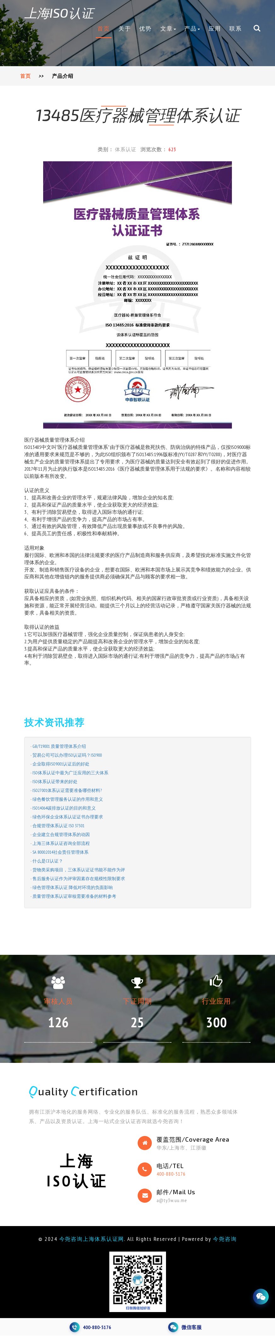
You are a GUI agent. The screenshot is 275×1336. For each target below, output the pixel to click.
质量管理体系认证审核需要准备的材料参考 (74, 896)
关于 (124, 28)
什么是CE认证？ (47, 861)
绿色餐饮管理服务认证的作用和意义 (67, 799)
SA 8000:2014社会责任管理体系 (60, 852)
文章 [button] (168, 28)
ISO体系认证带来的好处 (54, 781)
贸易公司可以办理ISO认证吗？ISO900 (67, 755)
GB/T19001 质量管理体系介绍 (59, 746)
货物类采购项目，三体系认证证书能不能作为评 (78, 870)
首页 (103, 28)
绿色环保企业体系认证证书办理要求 (67, 817)
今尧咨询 (227, 1239)
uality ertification (86, 1091)
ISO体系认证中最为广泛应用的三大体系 (70, 773)
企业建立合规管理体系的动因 (61, 834)
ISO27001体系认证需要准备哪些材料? (67, 790)
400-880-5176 (171, 1174)
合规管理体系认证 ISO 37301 (58, 826)
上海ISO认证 (61, 12)
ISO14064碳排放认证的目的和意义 (64, 808)
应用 (215, 28)
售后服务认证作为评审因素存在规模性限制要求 (78, 878)
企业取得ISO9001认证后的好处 (60, 764)
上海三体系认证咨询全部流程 (61, 843)
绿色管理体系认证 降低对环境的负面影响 (72, 887)
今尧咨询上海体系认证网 (91, 1239)
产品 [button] (192, 28)
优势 (145, 28)
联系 (235, 28)
